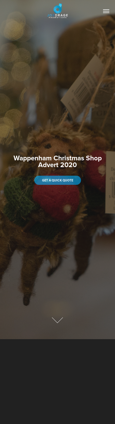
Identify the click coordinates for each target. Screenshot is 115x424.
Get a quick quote (57, 180)
